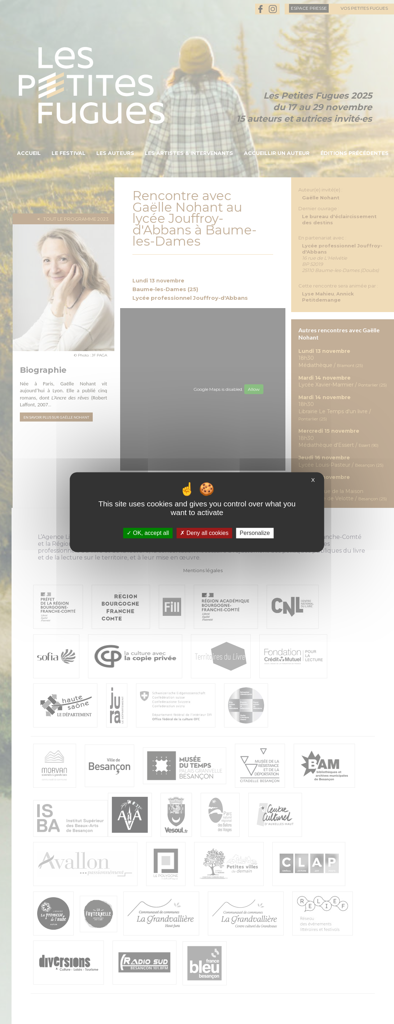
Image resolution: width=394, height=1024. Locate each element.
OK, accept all (148, 533)
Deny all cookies (204, 533)
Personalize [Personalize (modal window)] (255, 533)
